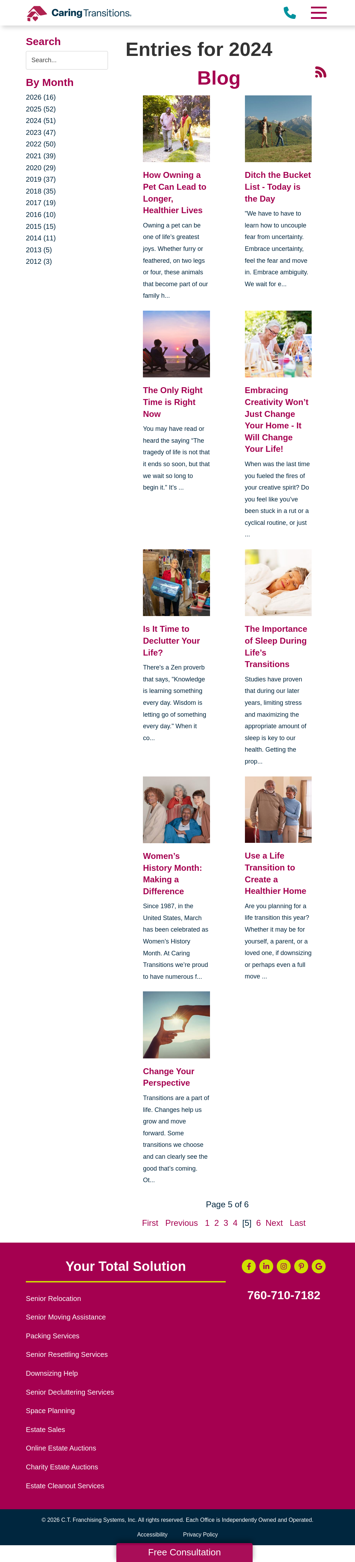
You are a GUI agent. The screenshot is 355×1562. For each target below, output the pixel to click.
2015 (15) (41, 226)
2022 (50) (41, 144)
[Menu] (318, 13)
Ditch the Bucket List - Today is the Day (278, 186)
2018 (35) (41, 191)
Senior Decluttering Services (70, 1392)
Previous (181, 1223)
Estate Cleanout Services (65, 1486)
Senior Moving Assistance (66, 1317)
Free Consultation (184, 1552)
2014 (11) (41, 238)
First (150, 1223)
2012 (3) (39, 261)
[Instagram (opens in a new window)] (284, 1266)
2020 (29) (41, 168)
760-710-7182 (283, 1295)
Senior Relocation (53, 1298)
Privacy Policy (200, 1535)
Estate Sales (45, 1429)
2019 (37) (41, 179)
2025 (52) (41, 109)
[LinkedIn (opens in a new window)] (266, 1266)
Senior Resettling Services (67, 1354)
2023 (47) (41, 132)
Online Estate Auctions (61, 1448)
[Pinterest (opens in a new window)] (301, 1266)
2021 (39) (41, 156)
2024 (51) (41, 120)
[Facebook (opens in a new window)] (249, 1266)
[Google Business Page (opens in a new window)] (319, 1266)
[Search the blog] (67, 60)
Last (297, 1223)
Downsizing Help (52, 1373)
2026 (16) (41, 97)
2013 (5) (39, 250)
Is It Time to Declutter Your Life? (171, 640)
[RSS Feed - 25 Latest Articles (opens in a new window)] (320, 71)
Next (274, 1223)
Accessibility (152, 1535)
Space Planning (50, 1411)
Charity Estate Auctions (62, 1467)
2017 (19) (41, 203)
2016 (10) (41, 214)
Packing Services (52, 1336)
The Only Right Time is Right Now (173, 401)
